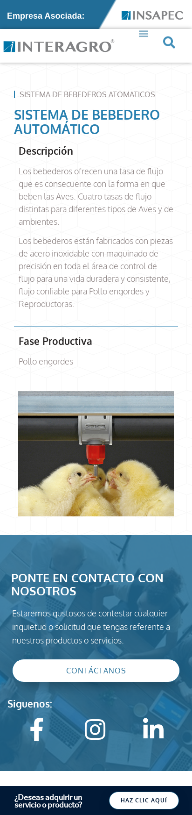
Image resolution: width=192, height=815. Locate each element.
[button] (143, 28)
